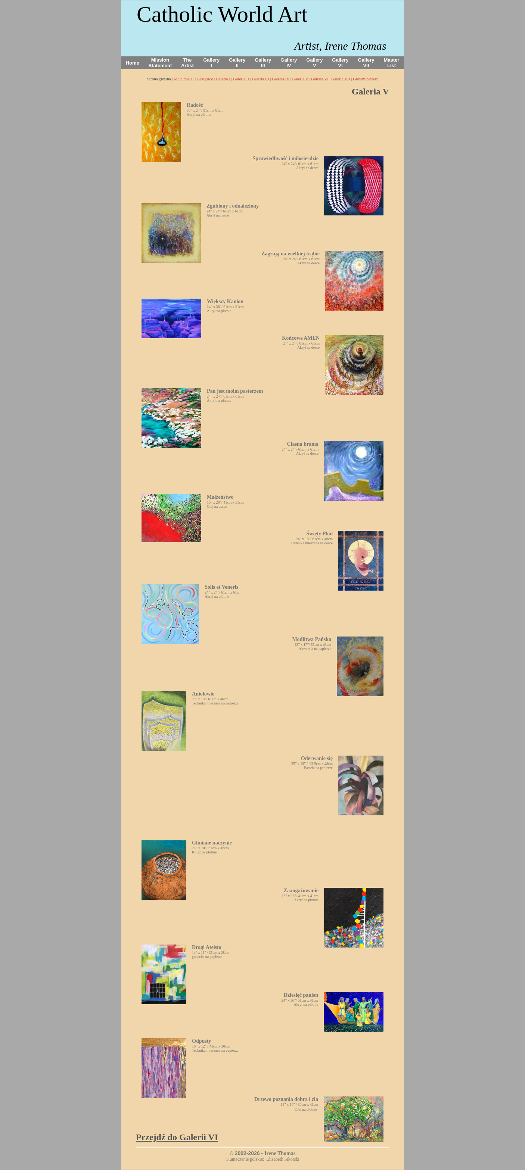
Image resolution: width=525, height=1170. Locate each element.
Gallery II (237, 62)
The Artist (187, 62)
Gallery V (314, 62)
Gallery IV (288, 62)
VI (177, 1137)
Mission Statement (160, 62)
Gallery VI (340, 62)
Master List (392, 62)
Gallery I (211, 62)
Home (132, 63)
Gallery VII (366, 62)
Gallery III (263, 62)
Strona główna (159, 79)
